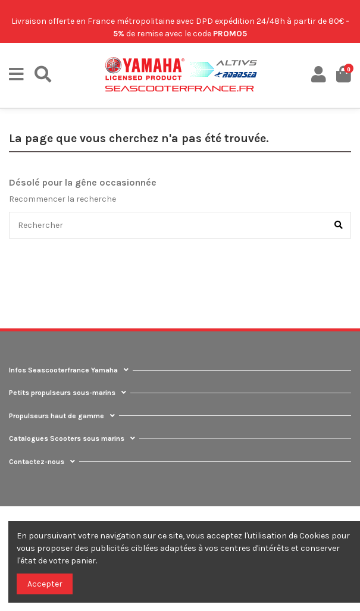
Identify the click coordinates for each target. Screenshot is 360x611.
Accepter (44, 584)
